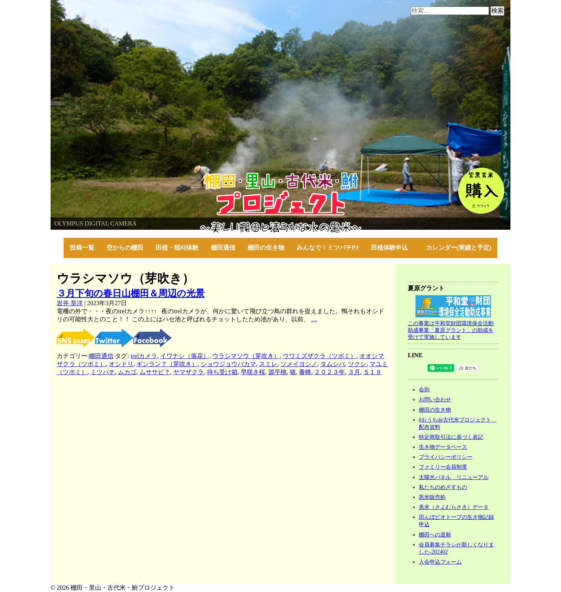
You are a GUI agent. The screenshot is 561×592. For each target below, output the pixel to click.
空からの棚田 (125, 247)
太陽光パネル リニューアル (454, 477)
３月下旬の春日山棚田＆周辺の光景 (131, 293)
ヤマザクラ (188, 372)
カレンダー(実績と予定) (459, 247)
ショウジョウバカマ (228, 364)
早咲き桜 (253, 372)
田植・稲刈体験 (177, 247)
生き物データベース (443, 447)
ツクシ (357, 364)
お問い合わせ (435, 399)
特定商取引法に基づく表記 (451, 437)
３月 (354, 372)
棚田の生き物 (266, 247)
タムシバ (332, 364)
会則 (424, 389)
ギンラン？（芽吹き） (167, 364)
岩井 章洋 (70, 303)
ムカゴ (127, 372)
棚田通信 (223, 247)
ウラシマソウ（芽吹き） (246, 356)
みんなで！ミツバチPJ (328, 247)
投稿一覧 (82, 247)
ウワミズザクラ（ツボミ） (319, 356)
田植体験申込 (392, 247)
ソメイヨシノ (298, 364)
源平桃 (277, 372)
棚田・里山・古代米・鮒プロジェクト (103, 176)
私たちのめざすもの (443, 487)
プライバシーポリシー (445, 457)
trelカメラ (144, 356)
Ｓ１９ (372, 372)
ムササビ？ (154, 372)
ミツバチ (102, 372)
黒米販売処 (432, 497)
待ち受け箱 (222, 372)
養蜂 (305, 372)
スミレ (268, 364)
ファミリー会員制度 (443, 467)
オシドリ (121, 364)
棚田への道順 (435, 534)
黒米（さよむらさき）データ (454, 507)
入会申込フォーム (440, 562)
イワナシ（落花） (184, 356)
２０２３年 (329, 372)
